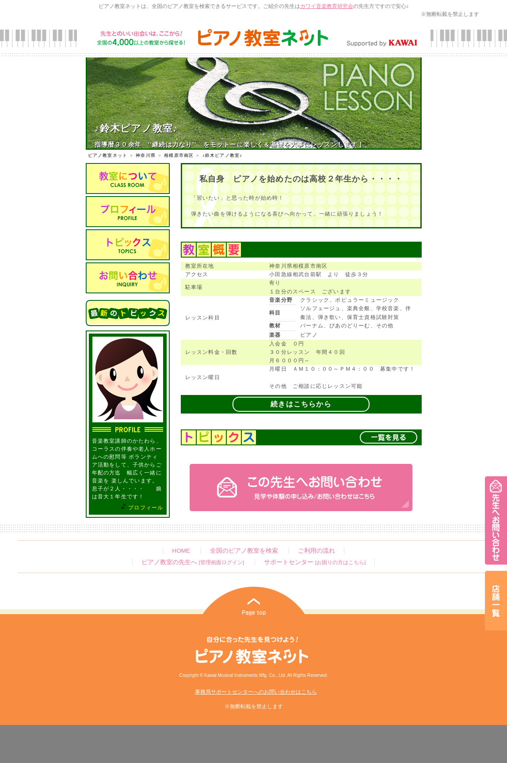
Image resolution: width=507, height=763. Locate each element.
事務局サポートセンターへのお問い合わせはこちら (256, 692)
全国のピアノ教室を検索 (244, 550)
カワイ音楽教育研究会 (326, 6)
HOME (181, 550)
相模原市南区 (179, 155)
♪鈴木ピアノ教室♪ (222, 155)
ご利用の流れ (316, 550)
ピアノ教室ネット (108, 155)
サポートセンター (315, 562)
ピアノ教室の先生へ (192, 562)
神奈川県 (146, 155)
